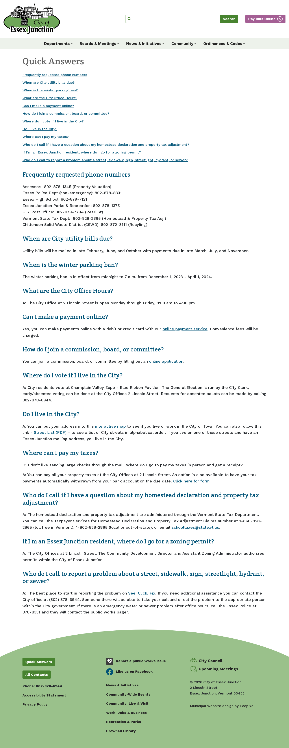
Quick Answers (38, 662)
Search (229, 19)
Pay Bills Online (262, 19)
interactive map (110, 426)
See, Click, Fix (141, 593)
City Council (210, 660)
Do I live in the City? (39, 129)
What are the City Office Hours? (49, 98)
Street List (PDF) (50, 432)
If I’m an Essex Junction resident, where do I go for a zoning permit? (81, 152)
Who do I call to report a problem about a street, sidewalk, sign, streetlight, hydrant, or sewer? (105, 160)
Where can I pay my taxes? (45, 137)
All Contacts (36, 674)
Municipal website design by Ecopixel (222, 706)
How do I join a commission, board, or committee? (65, 113)
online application (166, 361)
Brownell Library (121, 731)
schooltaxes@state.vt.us (195, 527)
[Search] (173, 19)
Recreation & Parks (123, 722)
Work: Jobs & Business (126, 713)
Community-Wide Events (128, 694)
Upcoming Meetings (218, 669)
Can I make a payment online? (48, 106)
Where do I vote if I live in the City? (53, 121)
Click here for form (191, 481)
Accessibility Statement (44, 695)
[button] (58, 43)
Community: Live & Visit (127, 703)
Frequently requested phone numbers (54, 75)
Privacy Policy (35, 704)
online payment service (185, 329)
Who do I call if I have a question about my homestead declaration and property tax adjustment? (105, 144)
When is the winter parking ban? (50, 90)
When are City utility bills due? (48, 82)
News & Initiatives (122, 685)
